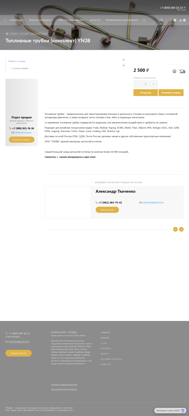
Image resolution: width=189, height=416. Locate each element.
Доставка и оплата (111, 359)
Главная (105, 332)
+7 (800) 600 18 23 (171, 7)
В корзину (145, 92)
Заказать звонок (18, 353)
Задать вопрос (107, 209)
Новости (106, 364)
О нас (104, 343)
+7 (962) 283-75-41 (110, 202)
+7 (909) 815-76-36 (23, 128)
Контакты (106, 348)
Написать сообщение (22, 139)
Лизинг (105, 353)
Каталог (105, 337)
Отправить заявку (171, 92)
